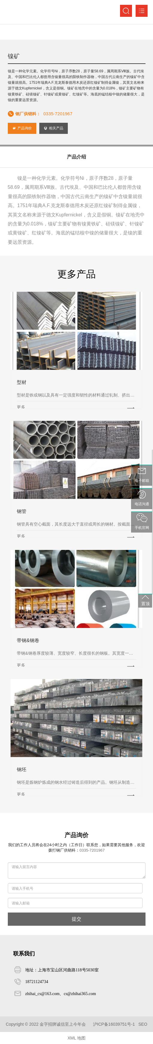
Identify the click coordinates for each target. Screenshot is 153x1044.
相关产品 (53, 128)
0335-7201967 (58, 113)
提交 (76, 919)
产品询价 (22, 128)
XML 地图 (77, 1038)
